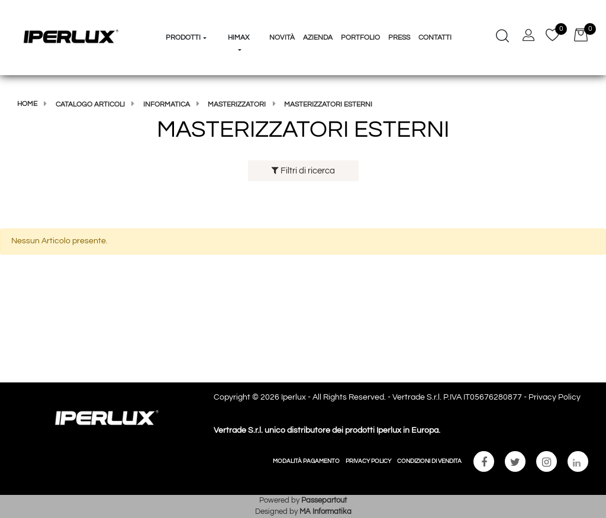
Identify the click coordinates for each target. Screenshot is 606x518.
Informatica (166, 104)
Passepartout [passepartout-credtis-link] (324, 500)
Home (27, 104)
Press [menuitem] (399, 37)
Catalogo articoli (90, 104)
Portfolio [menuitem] (360, 37)
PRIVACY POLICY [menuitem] (368, 461)
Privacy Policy (554, 397)
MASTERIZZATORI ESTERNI (328, 104)
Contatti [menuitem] (435, 37)
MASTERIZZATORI (237, 104)
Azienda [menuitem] (318, 37)
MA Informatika (325, 511)
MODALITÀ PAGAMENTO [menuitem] (306, 461)
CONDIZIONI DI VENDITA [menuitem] (429, 461)
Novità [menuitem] (282, 37)
